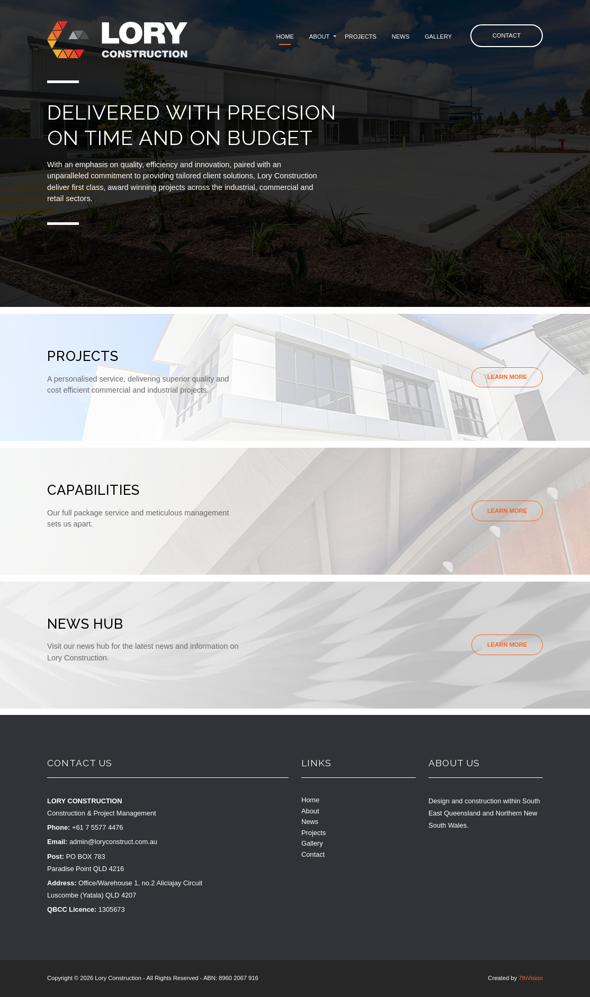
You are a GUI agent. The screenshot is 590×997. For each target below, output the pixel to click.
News (401, 36)
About (319, 36)
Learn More (507, 377)
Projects (361, 36)
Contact (507, 35)
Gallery (438, 36)
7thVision (531, 978)
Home (285, 36)
